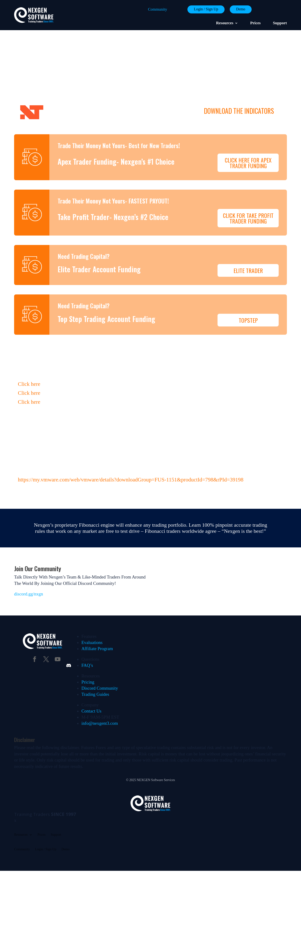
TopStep (248, 283)
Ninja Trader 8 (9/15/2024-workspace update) (116, 111)
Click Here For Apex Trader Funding (248, 153)
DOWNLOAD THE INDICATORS (239, 111)
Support (280, 23)
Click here (29, 348)
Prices (255, 23)
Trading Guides (95, 658)
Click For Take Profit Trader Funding (248, 198)
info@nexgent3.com (99, 687)
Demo (240, 9)
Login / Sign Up (202, 9)
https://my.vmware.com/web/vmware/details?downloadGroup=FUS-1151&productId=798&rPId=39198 (130, 444)
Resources (224, 23)
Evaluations (92, 606)
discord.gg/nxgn (28, 558)
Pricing (87, 646)
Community (152, 9)
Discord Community (99, 652)
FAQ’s (87, 629)
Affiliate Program (97, 612)
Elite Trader (248, 241)
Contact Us (91, 675)
